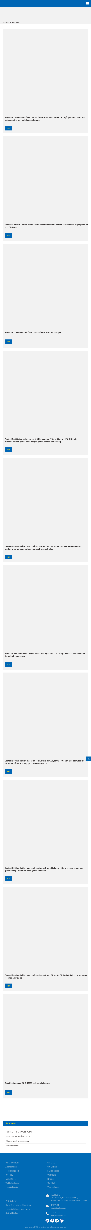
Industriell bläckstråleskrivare (18, 1136)
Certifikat (51, 1183)
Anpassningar (11, 1167)
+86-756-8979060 (58, 1215)
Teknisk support (12, 1171)
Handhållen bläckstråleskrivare (19, 1132)
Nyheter (50, 1179)
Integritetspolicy (12, 1187)
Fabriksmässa (53, 1171)
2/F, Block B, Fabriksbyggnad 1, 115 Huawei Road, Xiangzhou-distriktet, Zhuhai (69, 1199)
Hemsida (6, 23)
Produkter (15, 23)
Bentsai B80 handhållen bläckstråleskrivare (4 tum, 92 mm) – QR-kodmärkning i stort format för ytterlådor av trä (46, 976)
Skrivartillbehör (12, 1146)
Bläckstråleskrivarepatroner (17, 1141)
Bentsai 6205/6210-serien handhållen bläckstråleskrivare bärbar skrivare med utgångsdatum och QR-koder (46, 226)
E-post (55, 1205)
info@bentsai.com (58, 1208)
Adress (55, 1195)
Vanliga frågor (53, 1187)
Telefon (56, 1212)
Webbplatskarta (12, 1183)
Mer (8, 128)
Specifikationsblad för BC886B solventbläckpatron (27, 1083)
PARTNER (9, 1175)
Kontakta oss (10, 1179)
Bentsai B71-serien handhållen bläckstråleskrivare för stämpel (33, 333)
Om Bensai (52, 1167)
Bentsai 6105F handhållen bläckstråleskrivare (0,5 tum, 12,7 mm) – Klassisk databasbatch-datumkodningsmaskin (45, 655)
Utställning (51, 1175)
